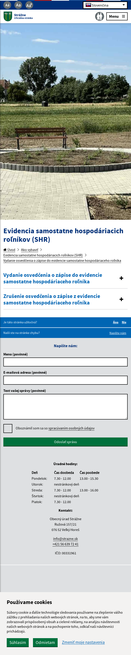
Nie (125, 322)
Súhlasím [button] (17, 642)
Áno (116, 322)
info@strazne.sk (65, 538)
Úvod (9, 249)
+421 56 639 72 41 (65, 544)
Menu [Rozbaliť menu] (117, 16)
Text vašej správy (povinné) (24, 390)
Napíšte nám (117, 333)
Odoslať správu (65, 442)
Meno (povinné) (15, 354)
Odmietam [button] (45, 642)
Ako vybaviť (29, 249)
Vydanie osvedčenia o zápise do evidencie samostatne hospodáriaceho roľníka (62, 260)
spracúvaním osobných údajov (71, 428)
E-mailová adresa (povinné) (25, 372)
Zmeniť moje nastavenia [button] (83, 642)
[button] (65, 278)
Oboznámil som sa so (55, 428)
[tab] (65, 279)
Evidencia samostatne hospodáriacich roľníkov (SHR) (43, 255)
